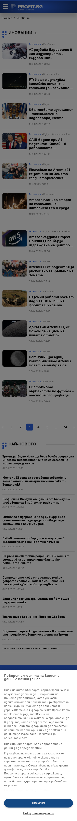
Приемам (38, 803)
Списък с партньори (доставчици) (28, 790)
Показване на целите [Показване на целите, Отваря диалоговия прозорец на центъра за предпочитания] (38, 813)
